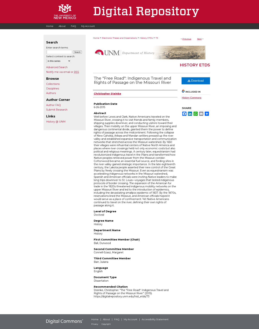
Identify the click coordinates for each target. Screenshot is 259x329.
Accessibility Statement (155, 319)
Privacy (94, 324)
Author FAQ (53, 105)
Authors (51, 93)
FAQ (116, 319)
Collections (53, 84)
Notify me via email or (62, 72)
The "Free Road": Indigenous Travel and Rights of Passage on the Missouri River (132, 80)
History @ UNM (55, 121)
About (106, 319)
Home (96, 38)
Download (196, 80)
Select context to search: (60, 56)
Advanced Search (57, 67)
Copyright (106, 324)
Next (199, 38)
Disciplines (52, 88)
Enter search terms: (57, 47)
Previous (186, 38)
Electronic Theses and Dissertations (119, 38)
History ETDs (146, 38)
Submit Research (56, 109)
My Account (130, 319)
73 (157, 38)
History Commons (191, 97)
